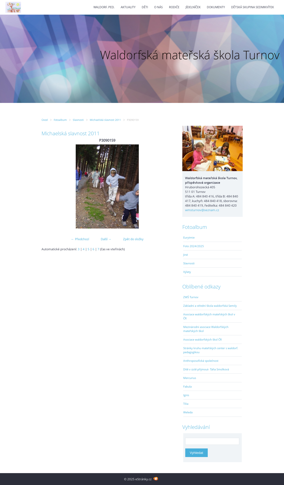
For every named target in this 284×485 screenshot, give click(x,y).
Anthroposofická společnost (200, 361)
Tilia (185, 403)
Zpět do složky (133, 239)
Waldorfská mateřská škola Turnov (189, 55)
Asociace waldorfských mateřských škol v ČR (209, 316)
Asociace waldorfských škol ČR (202, 339)
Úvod (45, 120)
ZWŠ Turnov (190, 297)
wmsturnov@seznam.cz (202, 210)
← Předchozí (80, 239)
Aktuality (128, 7)
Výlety (187, 272)
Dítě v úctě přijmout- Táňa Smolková (206, 369)
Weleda (188, 412)
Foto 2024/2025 (193, 246)
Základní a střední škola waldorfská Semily (210, 305)
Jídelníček (193, 7)
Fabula (187, 386)
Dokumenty (216, 7)
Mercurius (189, 378)
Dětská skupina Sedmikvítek (252, 7)
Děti (145, 7)
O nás (158, 7)
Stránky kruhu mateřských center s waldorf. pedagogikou (210, 350)
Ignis (186, 395)
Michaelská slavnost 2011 (105, 120)
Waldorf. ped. (103, 7)
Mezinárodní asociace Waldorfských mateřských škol (205, 329)
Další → (106, 239)
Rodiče (174, 7)
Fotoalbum (60, 120)
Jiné (185, 254)
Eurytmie (189, 237)
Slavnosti (78, 120)
